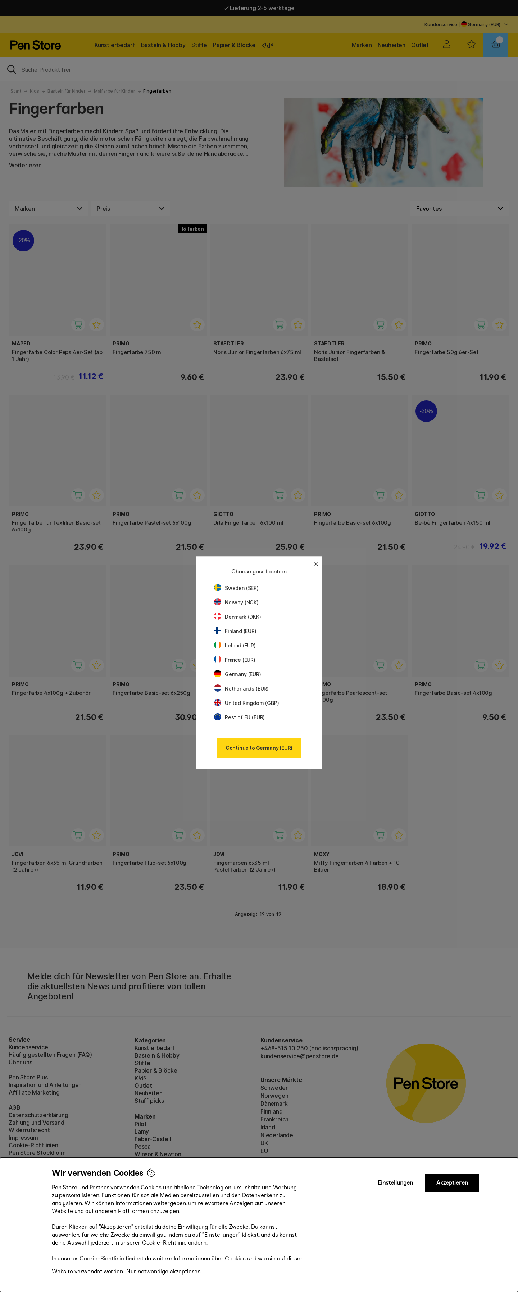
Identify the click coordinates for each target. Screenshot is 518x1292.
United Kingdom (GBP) (246, 703)
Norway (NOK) (236, 602)
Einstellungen (395, 1182)
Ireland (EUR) (235, 645)
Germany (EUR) (237, 674)
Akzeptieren (452, 1182)
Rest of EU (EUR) (239, 717)
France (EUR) (234, 660)
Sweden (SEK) (236, 588)
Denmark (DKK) (237, 617)
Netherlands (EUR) (241, 688)
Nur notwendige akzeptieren (163, 1271)
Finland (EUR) (235, 631)
